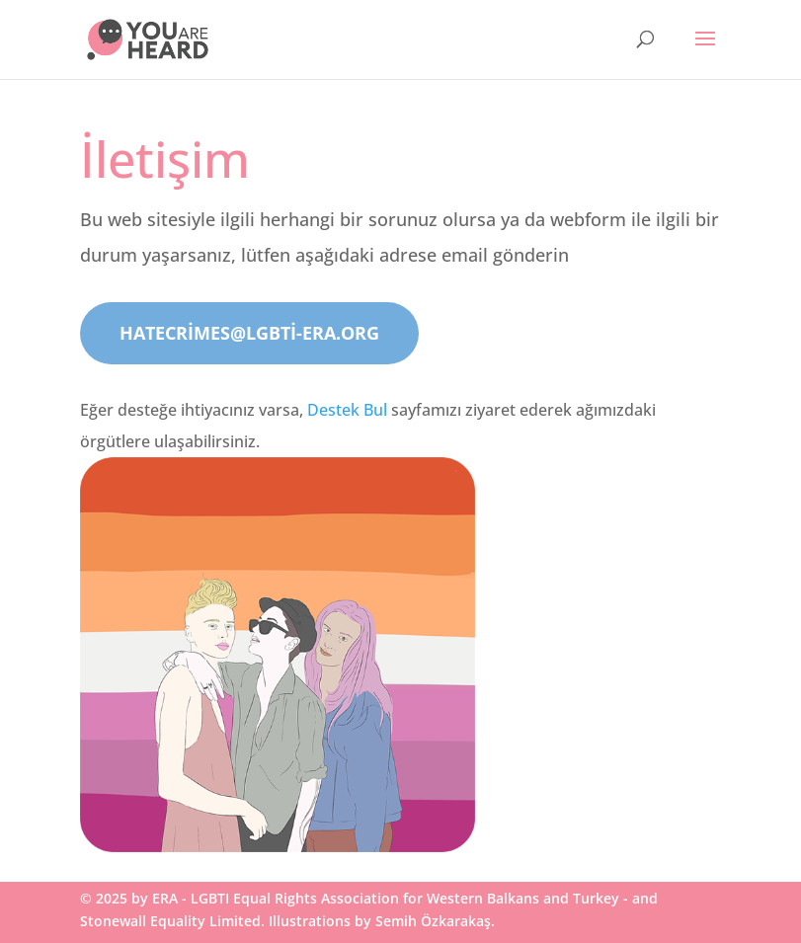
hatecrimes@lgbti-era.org (249, 333)
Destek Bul (347, 410)
